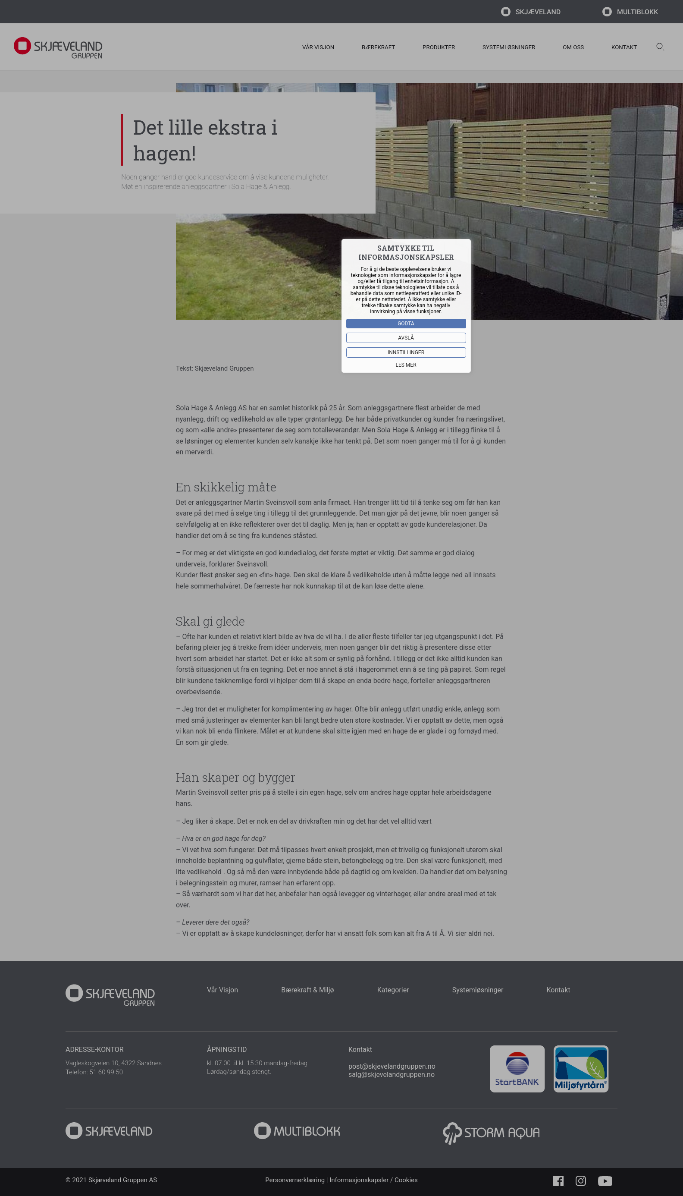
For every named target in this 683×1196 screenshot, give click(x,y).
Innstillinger (406, 352)
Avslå (406, 338)
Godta (406, 324)
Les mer (406, 365)
